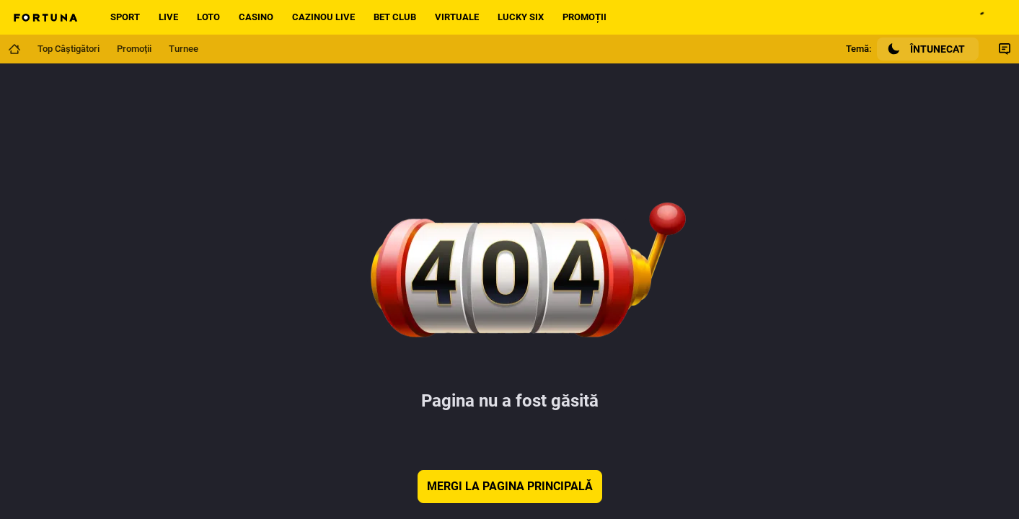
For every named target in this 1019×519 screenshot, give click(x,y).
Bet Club (395, 17)
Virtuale (457, 17)
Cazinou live (323, 17)
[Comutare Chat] (1004, 49)
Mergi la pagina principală (510, 486)
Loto (208, 17)
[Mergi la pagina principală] (14, 49)
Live (168, 17)
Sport (125, 17)
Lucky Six (521, 17)
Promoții (584, 17)
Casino (256, 17)
